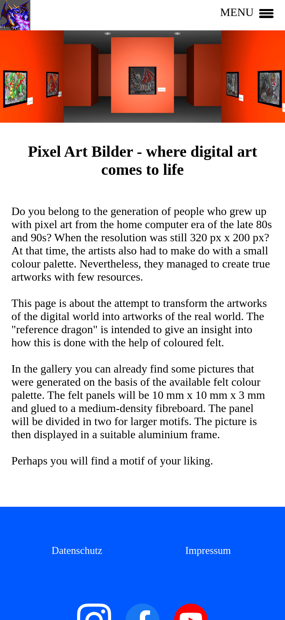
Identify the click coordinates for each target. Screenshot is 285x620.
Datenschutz (77, 550)
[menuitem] (77, 550)
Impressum (208, 550)
